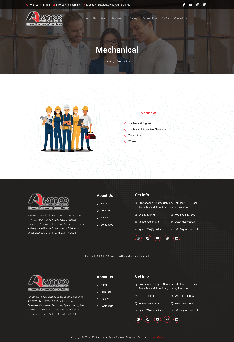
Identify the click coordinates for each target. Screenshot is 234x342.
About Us (99, 18)
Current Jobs (150, 18)
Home (84, 18)
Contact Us (180, 18)
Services (117, 18)
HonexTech (157, 337)
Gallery (134, 18)
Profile (165, 18)
